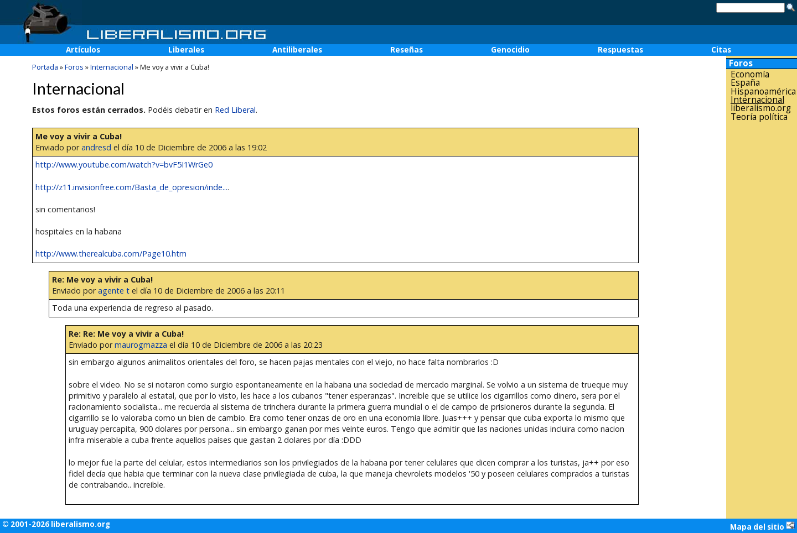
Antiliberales (297, 50)
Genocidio (510, 50)
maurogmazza (141, 344)
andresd (96, 147)
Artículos (83, 50)
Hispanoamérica (763, 91)
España (745, 83)
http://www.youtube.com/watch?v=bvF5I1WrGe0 (124, 164)
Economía (750, 74)
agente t (114, 290)
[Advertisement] (761, 298)
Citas (721, 50)
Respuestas (620, 50)
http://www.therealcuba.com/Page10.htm (111, 253)
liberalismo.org (761, 108)
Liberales (186, 50)
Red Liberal (235, 109)
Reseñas (406, 50)
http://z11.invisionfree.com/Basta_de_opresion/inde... (131, 187)
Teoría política (759, 117)
